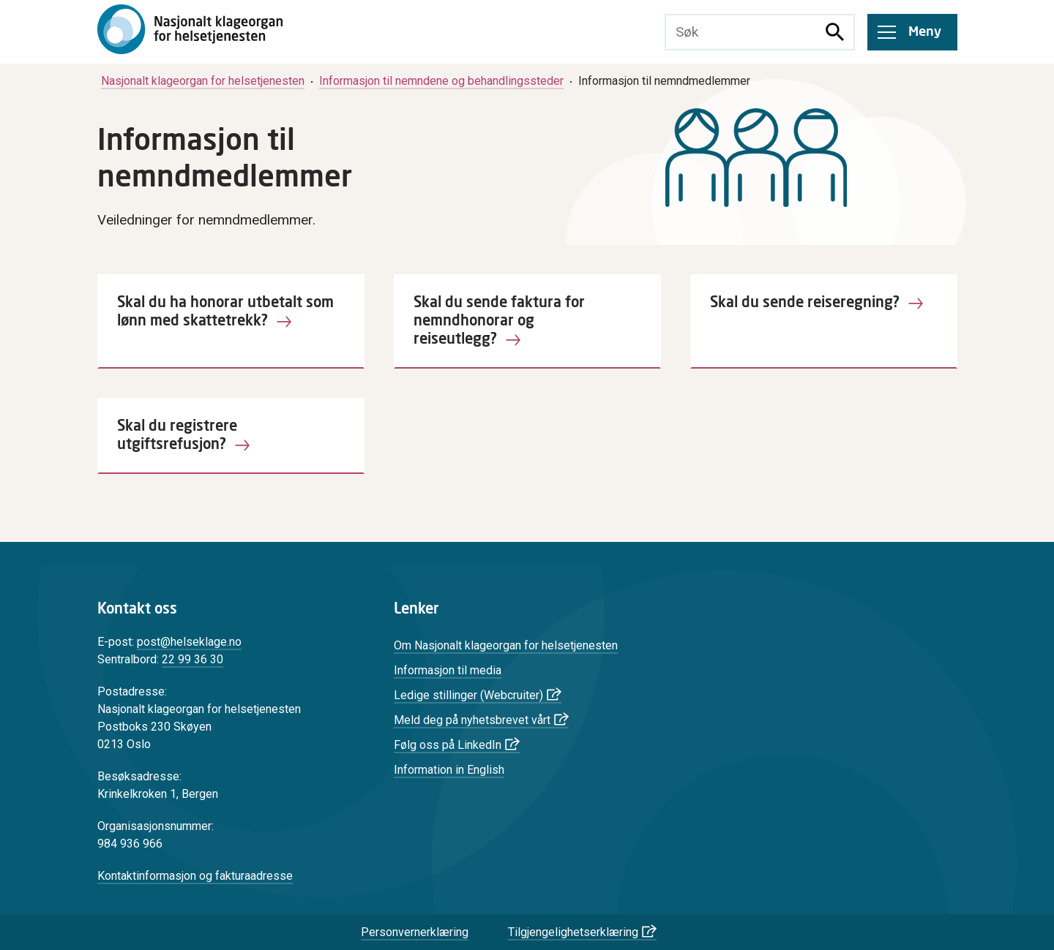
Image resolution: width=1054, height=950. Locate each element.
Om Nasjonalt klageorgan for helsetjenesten (506, 645)
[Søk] (835, 32)
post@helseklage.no (189, 642)
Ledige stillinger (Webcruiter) (468, 695)
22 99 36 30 (192, 659)
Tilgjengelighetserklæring (573, 932)
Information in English (449, 770)
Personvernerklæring (414, 932)
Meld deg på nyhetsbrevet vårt (472, 720)
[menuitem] (202, 81)
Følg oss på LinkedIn (447, 745)
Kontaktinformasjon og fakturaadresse (195, 876)
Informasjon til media (447, 670)
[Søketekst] (741, 32)
